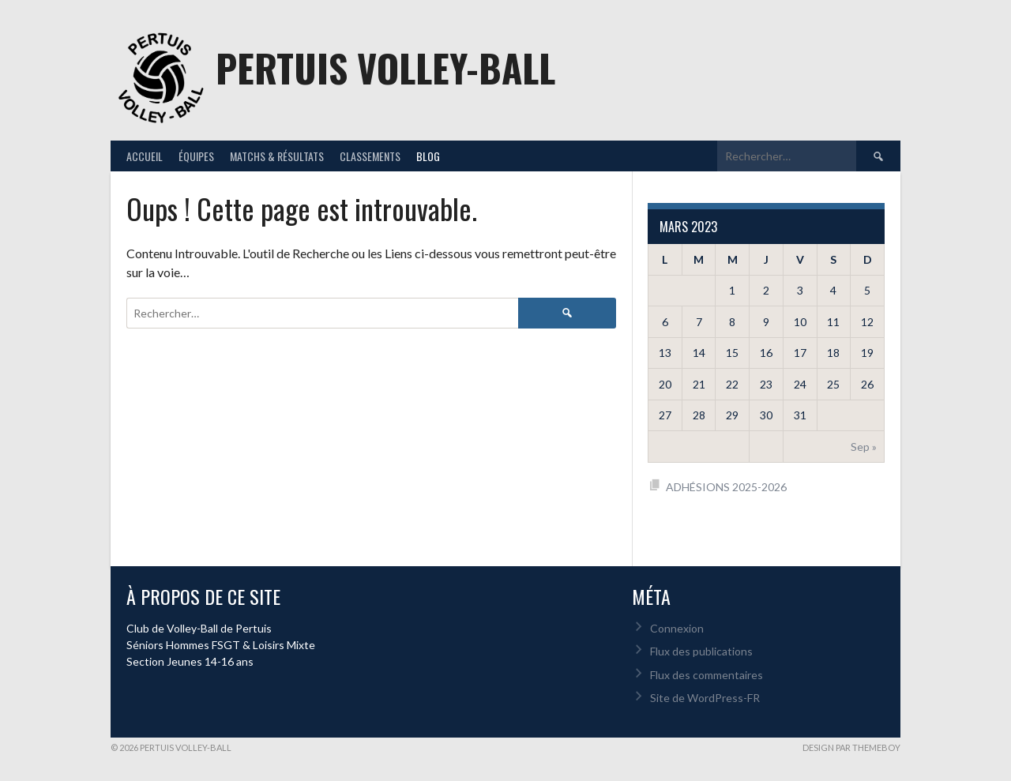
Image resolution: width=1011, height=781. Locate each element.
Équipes (196, 156)
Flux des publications (701, 651)
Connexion (677, 628)
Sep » (864, 446)
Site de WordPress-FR (705, 697)
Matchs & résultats (277, 156)
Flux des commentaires (706, 674)
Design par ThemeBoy (851, 747)
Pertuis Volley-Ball (385, 67)
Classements (370, 156)
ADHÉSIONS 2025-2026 (726, 487)
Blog (428, 156)
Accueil (144, 156)
